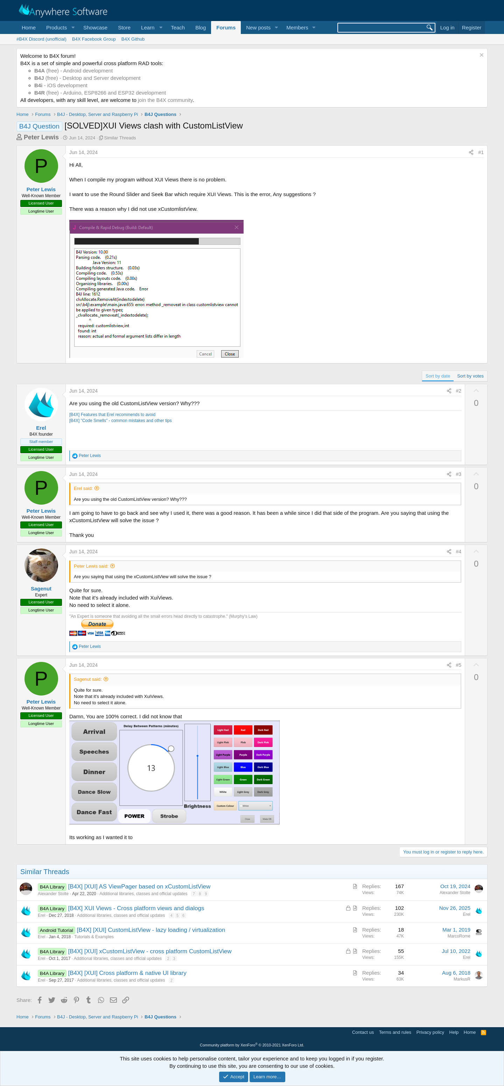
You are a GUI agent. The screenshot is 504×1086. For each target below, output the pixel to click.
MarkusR (462, 979)
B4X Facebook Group (94, 39)
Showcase (95, 27)
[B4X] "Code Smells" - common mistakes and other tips (120, 420)
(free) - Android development (73, 71)
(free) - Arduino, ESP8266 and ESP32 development (100, 93)
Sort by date (438, 376)
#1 (481, 152)
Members (297, 27)
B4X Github (133, 39)
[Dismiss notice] (481, 56)
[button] (59, 27)
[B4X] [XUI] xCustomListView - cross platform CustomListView (150, 951)
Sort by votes (470, 376)
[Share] (471, 152)
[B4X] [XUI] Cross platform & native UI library (127, 973)
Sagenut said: (88, 679)
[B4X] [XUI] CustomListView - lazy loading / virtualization (151, 930)
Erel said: (83, 488)
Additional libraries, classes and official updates (143, 893)
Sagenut (41, 589)
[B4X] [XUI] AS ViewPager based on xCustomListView (139, 886)
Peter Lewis (41, 137)
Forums (226, 27)
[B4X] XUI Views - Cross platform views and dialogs (136, 908)
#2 (459, 391)
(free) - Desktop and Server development (87, 78)
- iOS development (61, 85)
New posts (258, 27)
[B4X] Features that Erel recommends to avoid (112, 414)
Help (454, 1032)
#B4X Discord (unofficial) (41, 39)
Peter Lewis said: (91, 566)
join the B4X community (165, 100)
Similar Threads (120, 137)
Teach (178, 27)
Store (124, 27)
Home (29, 27)
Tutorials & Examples (94, 936)
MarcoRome (459, 936)
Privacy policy (430, 1032)
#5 (459, 665)
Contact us (363, 1032)
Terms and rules (395, 1032)
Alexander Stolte (53, 893)
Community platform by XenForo (252, 1045)
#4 (459, 551)
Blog (200, 27)
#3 (459, 474)
